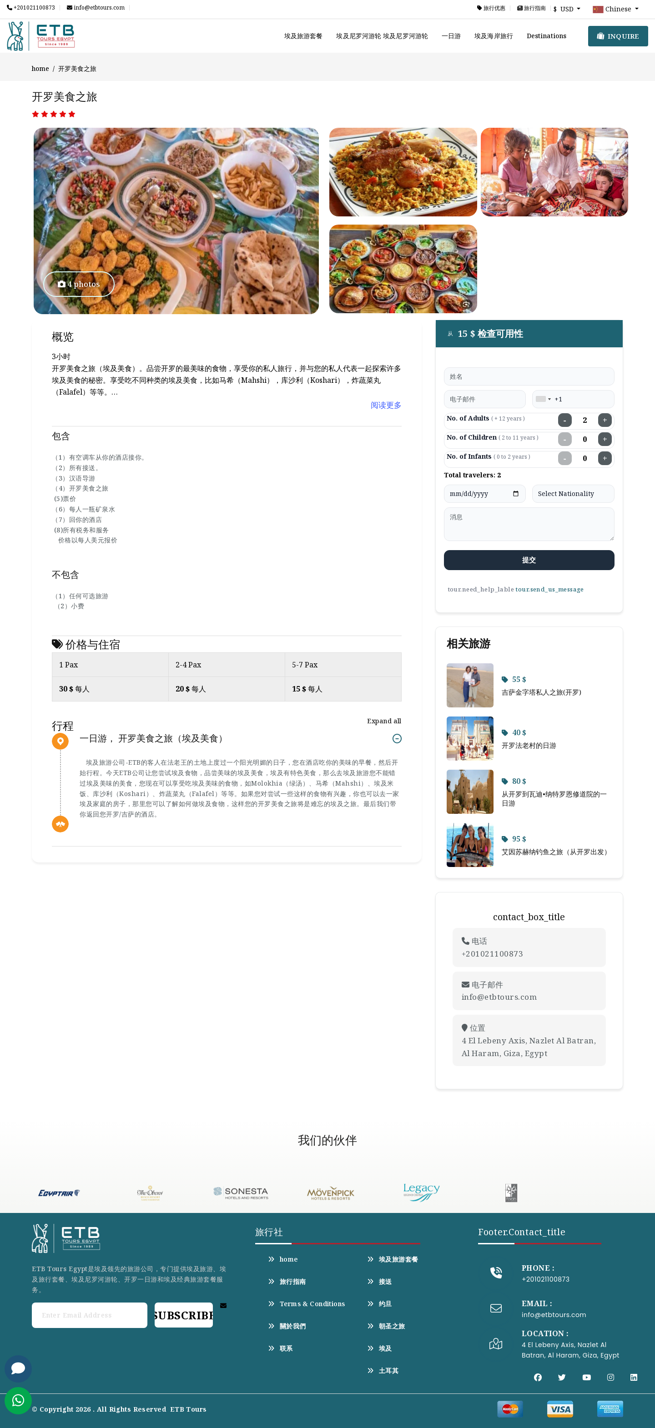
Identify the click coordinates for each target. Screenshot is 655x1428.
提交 (529, 559)
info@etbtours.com (96, 7)
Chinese (613, 9)
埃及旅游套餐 (303, 35)
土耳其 (383, 1370)
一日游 (451, 35)
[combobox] (543, 399)
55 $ (514, 679)
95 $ (514, 839)
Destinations (546, 35)
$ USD (564, 9)
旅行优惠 (491, 8)
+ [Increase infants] (605, 458)
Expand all (384, 721)
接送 (379, 1281)
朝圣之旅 (386, 1326)
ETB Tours (188, 1409)
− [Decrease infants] (565, 458)
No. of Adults (486, 418)
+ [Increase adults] (605, 420)
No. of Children (493, 437)
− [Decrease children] (565, 439)
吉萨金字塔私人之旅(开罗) (541, 691)
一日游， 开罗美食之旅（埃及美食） (153, 738)
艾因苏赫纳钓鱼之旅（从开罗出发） (556, 851)
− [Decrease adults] (565, 420)
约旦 (379, 1304)
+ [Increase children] (605, 439)
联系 (280, 1348)
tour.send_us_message (549, 589)
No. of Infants (488, 456)
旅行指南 (531, 8)
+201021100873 (31, 7)
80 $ (514, 781)
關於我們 (287, 1326)
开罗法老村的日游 (529, 745)
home (40, 68)
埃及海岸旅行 (493, 35)
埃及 (379, 1348)
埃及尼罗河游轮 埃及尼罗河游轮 (382, 35)
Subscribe (184, 1315)
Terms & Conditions (306, 1304)
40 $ (514, 732)
